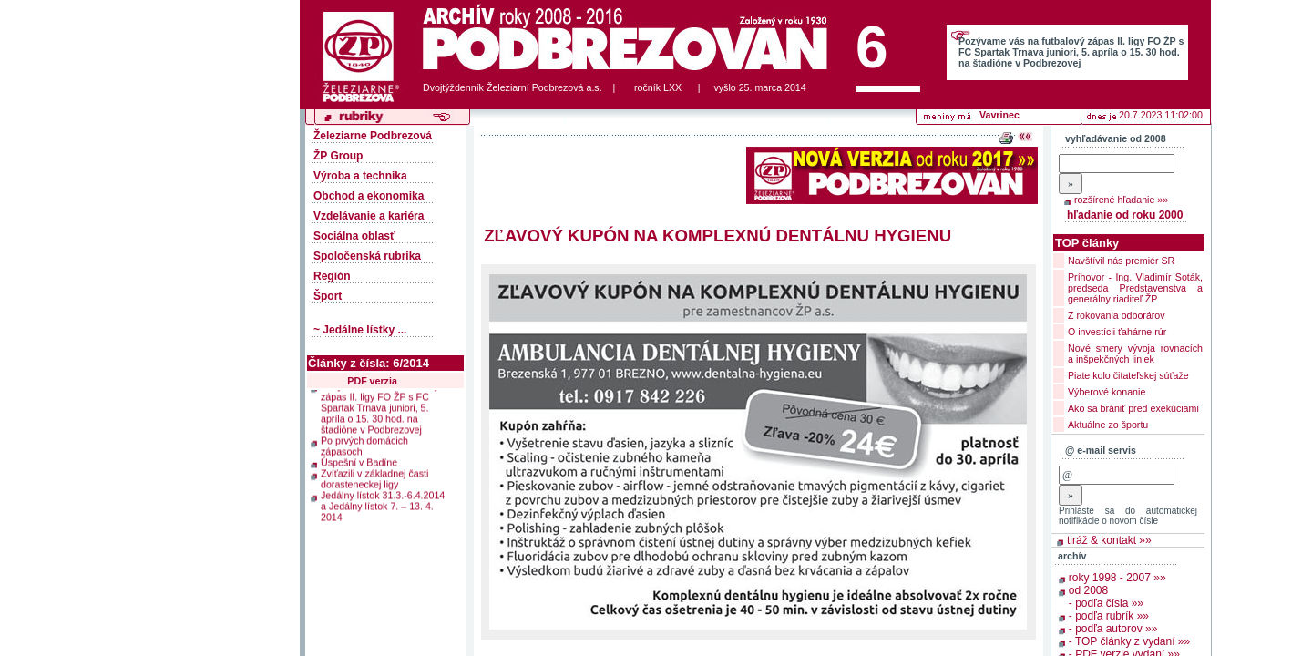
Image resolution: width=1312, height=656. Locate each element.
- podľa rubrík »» (1109, 616)
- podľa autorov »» (1113, 628)
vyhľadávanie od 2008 (1115, 138)
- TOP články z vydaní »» (1129, 641)
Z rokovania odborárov (1116, 315)
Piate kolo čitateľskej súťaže (1128, 375)
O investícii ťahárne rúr (1117, 331)
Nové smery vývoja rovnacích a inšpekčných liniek (1135, 353)
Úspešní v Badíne (359, 458)
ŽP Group (338, 155)
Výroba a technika (360, 175)
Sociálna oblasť (354, 236)
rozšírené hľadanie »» (1121, 199)
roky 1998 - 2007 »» (1117, 577)
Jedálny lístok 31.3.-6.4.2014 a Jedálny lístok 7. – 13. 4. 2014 (383, 502)
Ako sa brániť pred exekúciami (1133, 408)
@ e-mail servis (1100, 450)
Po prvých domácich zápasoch (364, 442)
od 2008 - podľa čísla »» (1106, 597)
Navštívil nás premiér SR (1121, 260)
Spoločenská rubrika (367, 256)
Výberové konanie (1106, 391)
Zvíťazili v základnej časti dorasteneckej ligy (374, 475)
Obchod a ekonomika (368, 196)
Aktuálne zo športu (1108, 424)
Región (332, 276)
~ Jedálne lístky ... (359, 329)
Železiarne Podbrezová (372, 135)
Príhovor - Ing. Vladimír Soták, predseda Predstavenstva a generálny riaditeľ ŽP (1135, 288)
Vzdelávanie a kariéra (368, 216)
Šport (327, 296)
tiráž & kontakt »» (1109, 540)
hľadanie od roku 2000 (1125, 215)
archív (1072, 555)
